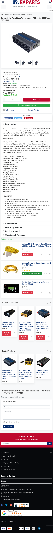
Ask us (21, 77)
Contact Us (6, 496)
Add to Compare (9, 110)
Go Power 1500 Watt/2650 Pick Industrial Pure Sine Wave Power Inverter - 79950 (26, 326)
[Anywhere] (3, 7)
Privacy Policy (7, 466)
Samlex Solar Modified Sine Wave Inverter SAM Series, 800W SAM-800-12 (9, 375)
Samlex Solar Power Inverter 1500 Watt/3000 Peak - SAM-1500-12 (42, 326)
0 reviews (17, 74)
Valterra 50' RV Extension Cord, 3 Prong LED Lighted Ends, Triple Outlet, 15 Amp (36, 245)
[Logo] (26, 2)
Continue (8, 426)
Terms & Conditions (9, 470)
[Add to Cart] (27, 254)
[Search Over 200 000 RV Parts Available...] (26, 7)
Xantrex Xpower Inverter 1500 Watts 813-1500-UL (9, 324)
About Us (5, 459)
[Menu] (3, 2)
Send (49, 443)
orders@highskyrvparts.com (11, 499)
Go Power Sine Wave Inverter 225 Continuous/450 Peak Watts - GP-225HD (26, 375)
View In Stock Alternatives (26, 105)
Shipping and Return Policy (11, 463)
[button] (8, 118)
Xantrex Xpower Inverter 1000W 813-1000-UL (42, 373)
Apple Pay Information (9, 456)
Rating (5, 422)
